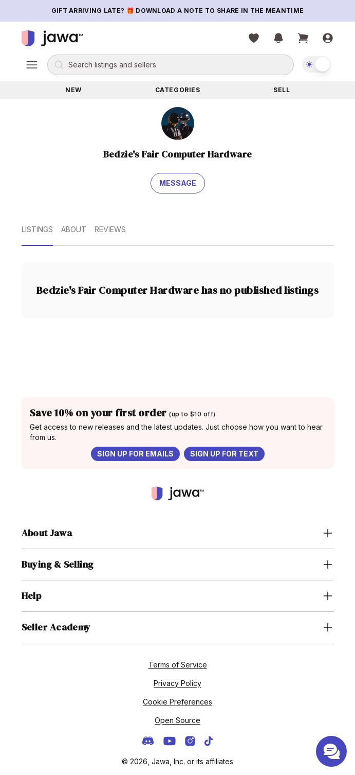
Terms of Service (177, 664)
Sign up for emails (135, 453)
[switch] (316, 64)
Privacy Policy (177, 683)
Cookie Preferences (177, 701)
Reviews (110, 229)
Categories (177, 90)
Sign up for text (224, 453)
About (73, 229)
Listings (37, 229)
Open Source (177, 720)
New (73, 90)
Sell (281, 90)
